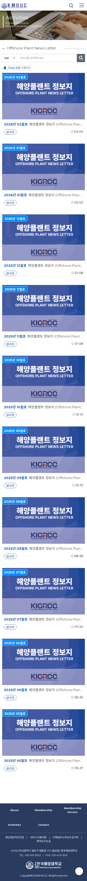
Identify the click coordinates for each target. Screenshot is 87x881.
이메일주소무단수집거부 (66, 837)
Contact (43, 824)
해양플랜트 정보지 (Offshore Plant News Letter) (43, 124)
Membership (43, 810)
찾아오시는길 (44, 841)
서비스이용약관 (38, 837)
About (14, 810)
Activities (14, 824)
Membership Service (72, 810)
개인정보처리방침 (14, 837)
